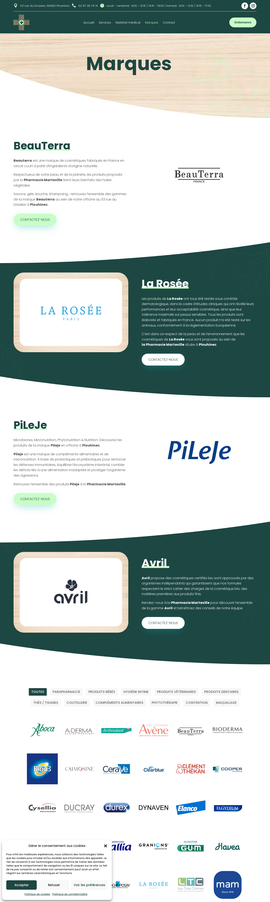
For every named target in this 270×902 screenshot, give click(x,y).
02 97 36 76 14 (88, 6)
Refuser (54, 885)
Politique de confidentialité (69, 894)
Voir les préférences (89, 885)
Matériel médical (128, 23)
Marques (151, 23)
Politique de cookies (37, 894)
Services (105, 23)
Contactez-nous (35, 219)
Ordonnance (242, 22)
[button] (105, 846)
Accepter (21, 885)
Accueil (88, 23)
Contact (169, 23)
